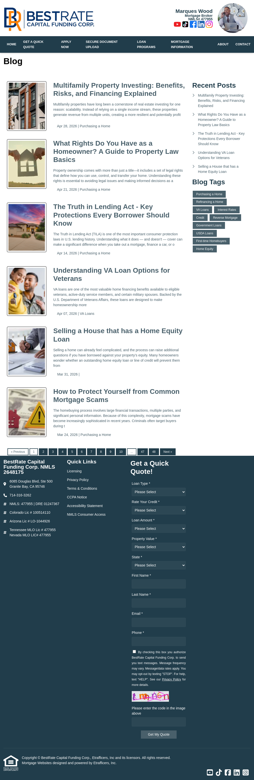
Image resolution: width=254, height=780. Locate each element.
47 (142, 452)
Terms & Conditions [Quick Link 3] (82, 488)
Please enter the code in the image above (158, 710)
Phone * (138, 633)
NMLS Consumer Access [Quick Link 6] (86, 514)
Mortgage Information (182, 44)
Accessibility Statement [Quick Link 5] (85, 506)
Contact (243, 44)
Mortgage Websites (37, 763)
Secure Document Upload (102, 44)
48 (154, 452)
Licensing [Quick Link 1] (74, 471)
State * (137, 557)
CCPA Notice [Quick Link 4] (77, 497)
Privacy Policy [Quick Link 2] (78, 480)
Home (11, 44)
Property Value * (144, 539)
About (223, 44)
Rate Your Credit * (145, 502)
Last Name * (141, 594)
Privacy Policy (171, 679)
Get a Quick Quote (33, 44)
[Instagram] (209, 25)
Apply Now (66, 44)
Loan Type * (141, 483)
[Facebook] (193, 25)
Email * (137, 614)
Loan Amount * (143, 520)
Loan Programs (146, 44)
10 (121, 452)
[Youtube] (177, 25)
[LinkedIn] (201, 25)
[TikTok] (185, 25)
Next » (167, 452)
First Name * (141, 575)
